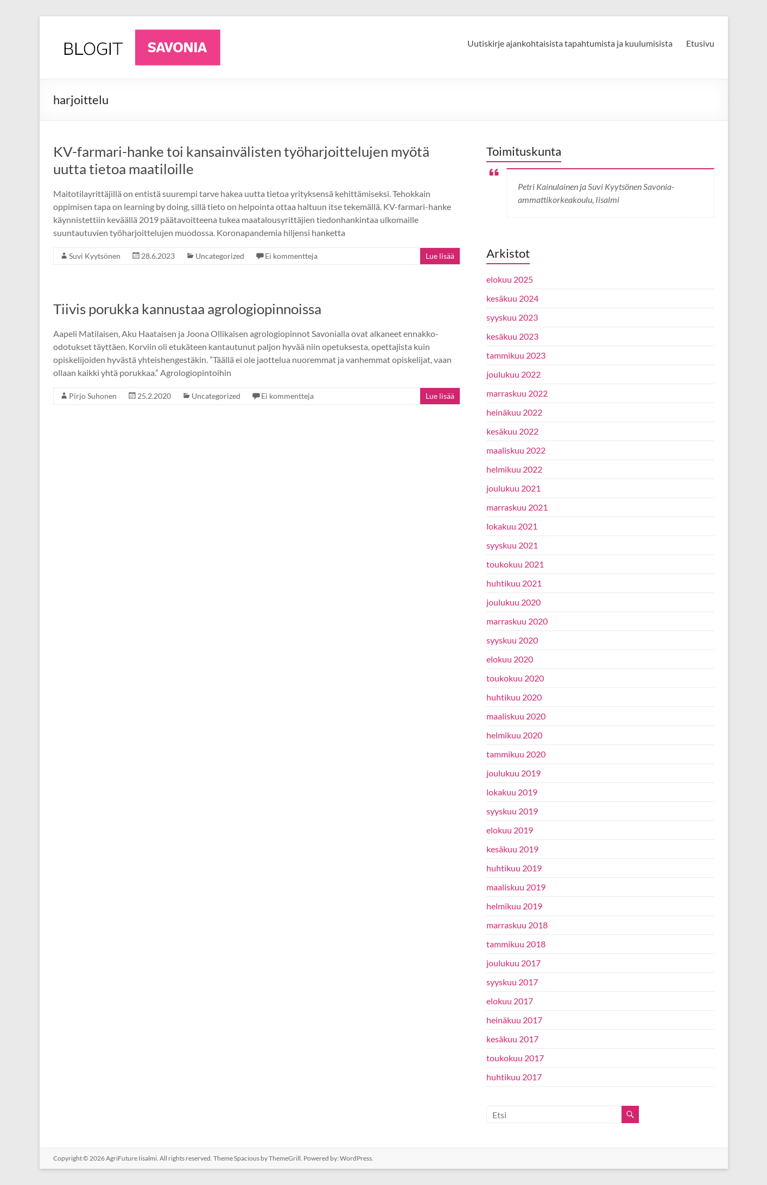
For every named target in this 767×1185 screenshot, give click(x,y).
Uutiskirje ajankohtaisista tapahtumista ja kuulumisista (570, 43)
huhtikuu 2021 (514, 583)
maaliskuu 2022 (516, 450)
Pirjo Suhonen (93, 395)
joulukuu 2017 (513, 963)
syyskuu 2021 (512, 545)
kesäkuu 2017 (512, 1039)
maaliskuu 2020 (516, 716)
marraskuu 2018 (517, 925)
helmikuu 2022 (514, 469)
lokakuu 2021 (511, 526)
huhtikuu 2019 (514, 868)
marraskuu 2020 (517, 621)
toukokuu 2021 (515, 564)
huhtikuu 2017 (514, 1077)
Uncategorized (219, 255)
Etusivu (700, 43)
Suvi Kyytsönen (95, 255)
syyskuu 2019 (512, 811)
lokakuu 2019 (511, 792)
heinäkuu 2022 (514, 412)
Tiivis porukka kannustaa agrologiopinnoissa (187, 308)
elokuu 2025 (509, 279)
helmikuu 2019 (514, 906)
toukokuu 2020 (515, 678)
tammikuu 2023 (516, 355)
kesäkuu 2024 (512, 298)
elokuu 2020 (509, 659)
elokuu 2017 (509, 1001)
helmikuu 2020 (514, 735)
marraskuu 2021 (517, 507)
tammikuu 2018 (516, 944)
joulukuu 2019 (513, 773)
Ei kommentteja (291, 255)
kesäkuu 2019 (512, 849)
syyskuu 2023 (512, 317)
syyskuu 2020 (512, 640)
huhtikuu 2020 (514, 697)
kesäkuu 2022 (512, 431)
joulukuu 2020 (513, 602)
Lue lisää (440, 255)
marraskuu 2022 (517, 393)
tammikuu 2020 (516, 754)
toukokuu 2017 (515, 1058)
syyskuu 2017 (512, 982)
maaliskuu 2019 (516, 887)
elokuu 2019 (509, 830)
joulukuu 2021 (513, 488)
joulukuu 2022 (513, 374)
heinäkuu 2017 (514, 1020)
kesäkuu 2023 (512, 336)
